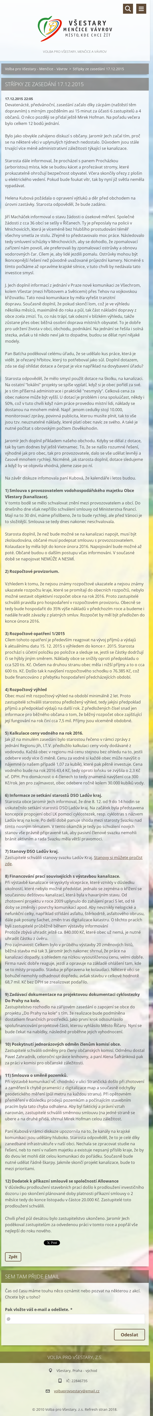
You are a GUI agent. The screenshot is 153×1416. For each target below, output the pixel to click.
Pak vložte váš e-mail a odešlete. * (38, 1309)
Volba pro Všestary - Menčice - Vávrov (36, 68)
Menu (141, 9)
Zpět (13, 1256)
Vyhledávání (128, 9)
